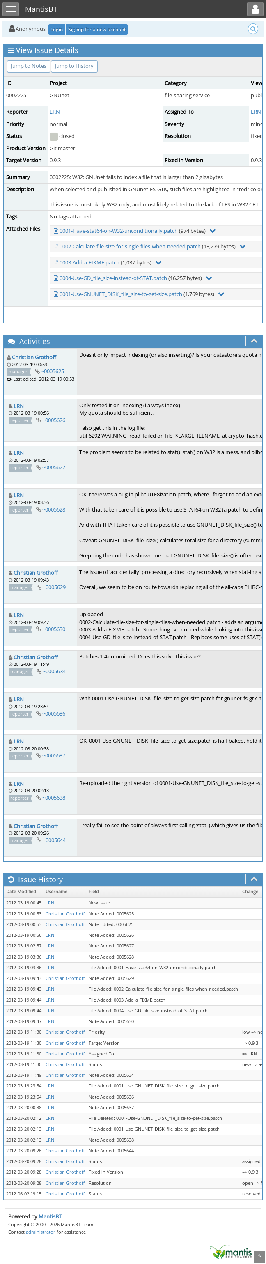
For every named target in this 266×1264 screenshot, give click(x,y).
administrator (40, 1232)
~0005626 (53, 420)
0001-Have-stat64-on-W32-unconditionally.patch (119, 230)
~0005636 (53, 713)
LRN (55, 111)
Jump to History (74, 65)
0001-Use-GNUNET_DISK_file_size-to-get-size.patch (121, 294)
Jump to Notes (28, 65)
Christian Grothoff (34, 357)
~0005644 (54, 840)
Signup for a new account (97, 29)
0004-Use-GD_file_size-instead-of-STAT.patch (113, 278)
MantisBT (50, 1216)
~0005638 (53, 797)
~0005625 (52, 371)
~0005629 (54, 587)
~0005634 (54, 671)
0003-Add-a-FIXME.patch (89, 262)
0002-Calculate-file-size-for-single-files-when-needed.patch (130, 246)
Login (56, 29)
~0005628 (53, 509)
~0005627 (53, 467)
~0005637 (53, 755)
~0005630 (53, 629)
